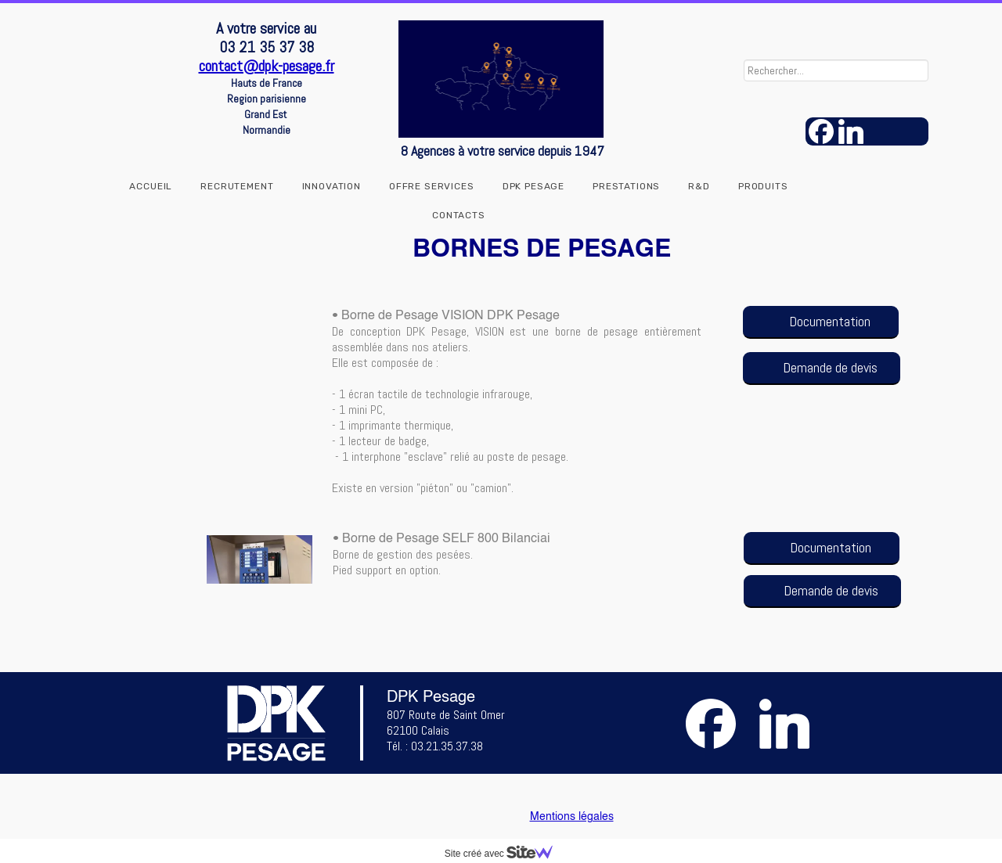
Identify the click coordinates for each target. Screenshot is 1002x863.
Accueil (150, 186)
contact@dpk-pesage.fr (266, 66)
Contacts (458, 215)
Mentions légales (572, 816)
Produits (763, 186)
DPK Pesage (533, 186)
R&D (699, 186)
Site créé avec (505, 853)
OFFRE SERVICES (431, 186)
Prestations (626, 186)
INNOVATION (331, 186)
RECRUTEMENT (236, 186)
